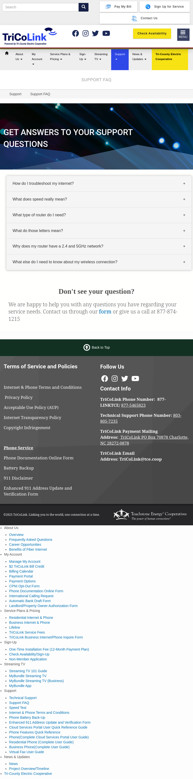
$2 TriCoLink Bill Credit (26, 566)
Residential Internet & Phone (31, 618)
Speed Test (17, 708)
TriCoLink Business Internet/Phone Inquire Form (46, 637)
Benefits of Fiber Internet (28, 549)
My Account (37, 58)
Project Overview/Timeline (29, 769)
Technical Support (22, 698)
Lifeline (14, 627)
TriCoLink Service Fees (27, 632)
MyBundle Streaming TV (27, 676)
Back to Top (101, 347)
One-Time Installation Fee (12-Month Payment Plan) (49, 649)
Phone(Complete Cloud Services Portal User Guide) (49, 737)
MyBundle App (20, 686)
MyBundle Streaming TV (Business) (36, 681)
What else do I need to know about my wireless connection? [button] (65, 262)
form (105, 311)
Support (120, 56)
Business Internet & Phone (29, 622)
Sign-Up (82, 56)
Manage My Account (24, 561)
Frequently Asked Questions (30, 540)
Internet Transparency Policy (32, 417)
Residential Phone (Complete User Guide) (41, 742)
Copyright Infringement (27, 427)
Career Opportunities (25, 544)
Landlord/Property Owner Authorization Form (43, 606)
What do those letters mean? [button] (38, 230)
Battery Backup (19, 468)
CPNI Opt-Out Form (24, 586)
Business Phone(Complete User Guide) (39, 747)
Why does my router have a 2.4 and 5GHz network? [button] (58, 246)
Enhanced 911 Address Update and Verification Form (38, 491)
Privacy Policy (21, 397)
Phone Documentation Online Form (38, 458)
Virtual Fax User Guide (26, 752)
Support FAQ (19, 703)
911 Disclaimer (18, 478)
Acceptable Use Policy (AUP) (31, 407)
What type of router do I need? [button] (39, 215)
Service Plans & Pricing (60, 56)
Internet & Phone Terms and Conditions (43, 387)
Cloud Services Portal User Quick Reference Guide (48, 727)
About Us (19, 56)
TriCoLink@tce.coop (141, 459)
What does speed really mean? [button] (40, 199)
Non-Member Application (28, 659)
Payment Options (22, 581)
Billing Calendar (21, 571)
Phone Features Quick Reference (34, 732)
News (13, 764)
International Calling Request (31, 596)
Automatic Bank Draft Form (30, 601)
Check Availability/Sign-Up (29, 654)
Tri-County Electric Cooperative (168, 56)
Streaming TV (100, 56)
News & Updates (139, 56)
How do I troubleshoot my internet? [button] (43, 183)
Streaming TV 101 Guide (28, 671)
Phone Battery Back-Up (27, 717)
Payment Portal (21, 576)
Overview (16, 535)
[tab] (99, 184)
